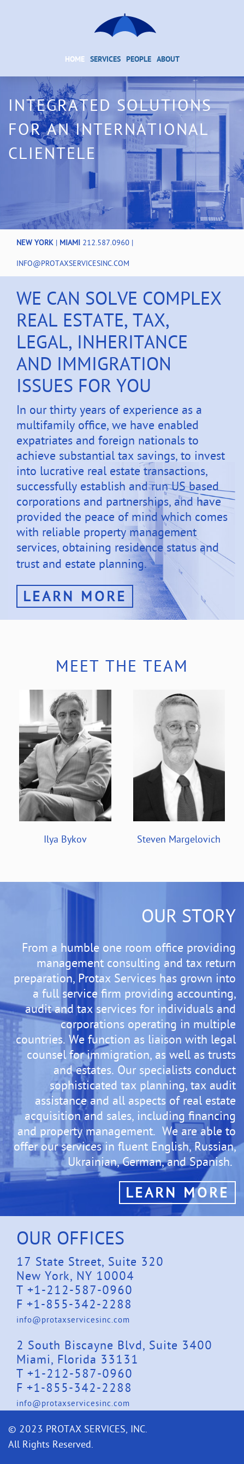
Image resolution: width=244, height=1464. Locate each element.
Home (75, 59)
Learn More (75, 596)
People (138, 59)
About (168, 59)
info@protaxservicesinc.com (72, 263)
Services (105, 59)
